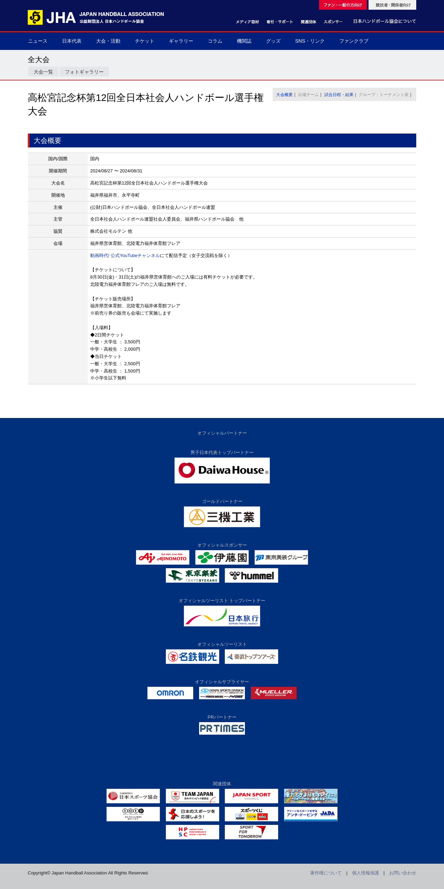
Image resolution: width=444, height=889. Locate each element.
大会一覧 (43, 72)
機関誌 (244, 41)
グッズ (273, 41)
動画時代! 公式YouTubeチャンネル (125, 255)
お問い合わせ (402, 872)
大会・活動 (108, 41)
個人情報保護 (365, 872)
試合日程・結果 (338, 94)
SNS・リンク (310, 41)
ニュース (38, 41)
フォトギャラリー (84, 72)
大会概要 (284, 94)
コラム (215, 41)
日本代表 (72, 41)
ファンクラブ (353, 41)
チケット (144, 41)
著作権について (326, 872)
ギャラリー (181, 41)
